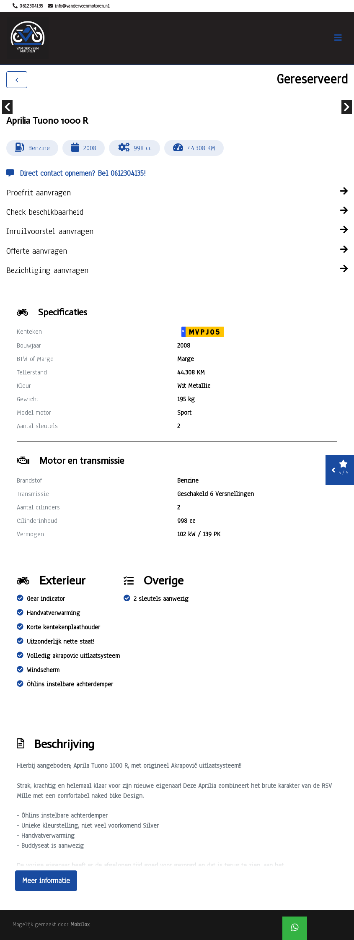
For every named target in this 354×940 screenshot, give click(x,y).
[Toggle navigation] (338, 37)
